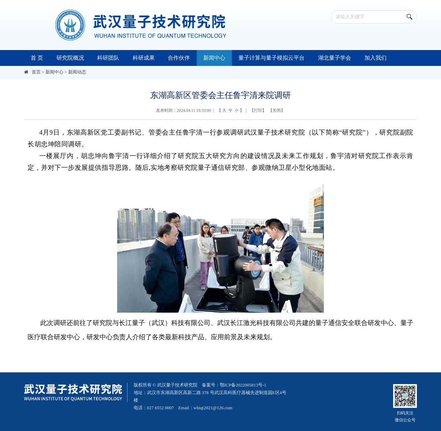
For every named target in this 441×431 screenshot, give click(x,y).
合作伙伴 (179, 58)
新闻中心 (214, 58)
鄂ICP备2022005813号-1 (243, 385)
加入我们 (376, 58)
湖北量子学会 (334, 58)
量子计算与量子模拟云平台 (271, 58)
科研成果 (144, 58)
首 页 (37, 58)
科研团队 (108, 58)
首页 (36, 72)
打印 (258, 110)
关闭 (277, 110)
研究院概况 (70, 58)
